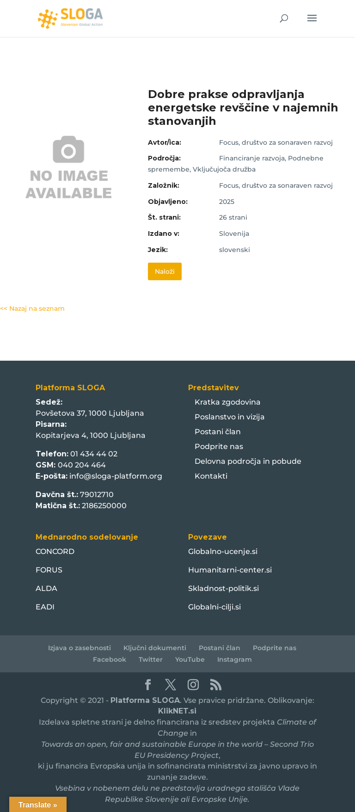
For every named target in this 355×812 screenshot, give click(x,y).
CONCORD (55, 551)
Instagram (234, 659)
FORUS (49, 570)
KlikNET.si (177, 711)
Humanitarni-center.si (230, 570)
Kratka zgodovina (228, 402)
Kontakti (211, 476)
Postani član (218, 431)
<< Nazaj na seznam (32, 308)
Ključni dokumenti (154, 648)
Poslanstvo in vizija (230, 416)
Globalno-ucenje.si (222, 551)
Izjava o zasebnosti (79, 648)
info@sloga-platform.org (115, 476)
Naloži (165, 271)
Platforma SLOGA (145, 700)
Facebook (109, 659)
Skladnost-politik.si (223, 588)
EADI (45, 607)
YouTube (190, 659)
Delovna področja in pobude (248, 461)
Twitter (151, 659)
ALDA (46, 588)
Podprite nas (219, 446)
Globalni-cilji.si (214, 607)
